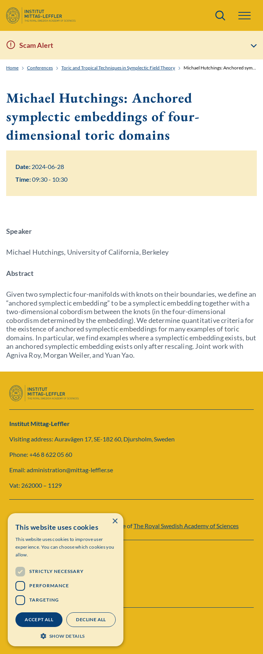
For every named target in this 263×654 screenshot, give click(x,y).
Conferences (40, 68)
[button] (244, 15)
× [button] (115, 521)
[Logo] (41, 15)
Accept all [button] (39, 619)
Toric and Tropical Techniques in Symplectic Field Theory (118, 68)
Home (12, 68)
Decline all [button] (91, 619)
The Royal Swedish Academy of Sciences (186, 525)
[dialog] (65, 579)
